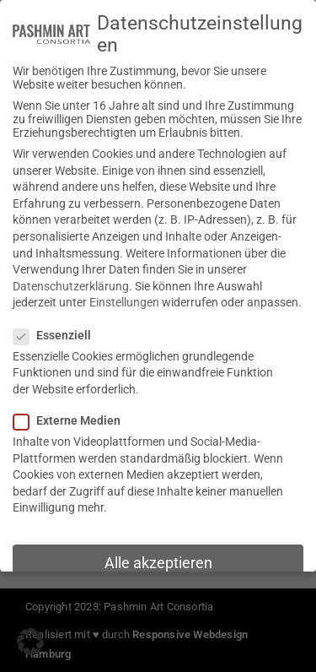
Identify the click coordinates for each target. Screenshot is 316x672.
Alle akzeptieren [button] (158, 560)
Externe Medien (72, 418)
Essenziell (57, 332)
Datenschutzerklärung (71, 283)
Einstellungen (124, 300)
